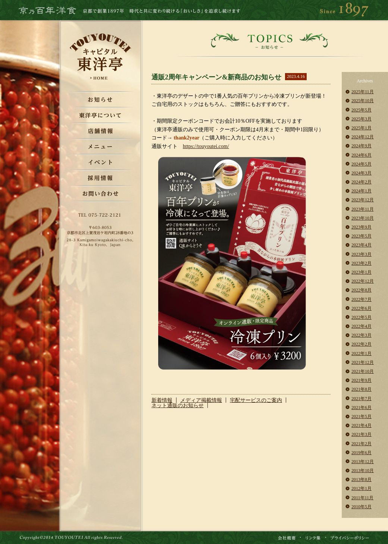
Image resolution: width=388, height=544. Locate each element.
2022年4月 (361, 326)
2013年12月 (362, 461)
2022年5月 (361, 317)
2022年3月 (361, 335)
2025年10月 (362, 100)
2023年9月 (361, 227)
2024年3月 (361, 173)
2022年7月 (361, 299)
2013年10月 (362, 470)
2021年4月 (361, 425)
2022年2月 (361, 344)
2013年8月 (361, 479)
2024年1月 (361, 191)
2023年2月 (361, 263)
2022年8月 (361, 290)
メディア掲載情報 (201, 400)
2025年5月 (361, 110)
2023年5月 (361, 236)
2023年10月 (362, 218)
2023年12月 (362, 199)
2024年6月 (361, 155)
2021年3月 (361, 434)
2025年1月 (361, 128)
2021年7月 (361, 398)
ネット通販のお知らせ (177, 405)
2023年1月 (361, 272)
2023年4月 (361, 245)
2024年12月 (362, 136)
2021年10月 (362, 371)
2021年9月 (361, 380)
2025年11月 (362, 91)
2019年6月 (361, 452)
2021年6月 (361, 407)
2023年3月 (361, 254)
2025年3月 (361, 119)
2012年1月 (361, 488)
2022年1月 (361, 353)
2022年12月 (362, 281)
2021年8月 (361, 389)
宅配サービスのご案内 (256, 400)
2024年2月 (361, 182)
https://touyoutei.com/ (206, 146)
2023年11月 (362, 209)
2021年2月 (361, 443)
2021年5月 (361, 416)
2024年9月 (361, 145)
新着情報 (161, 400)
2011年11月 (362, 497)
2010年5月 (361, 506)
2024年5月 (361, 164)
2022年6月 (361, 308)
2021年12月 (362, 362)
